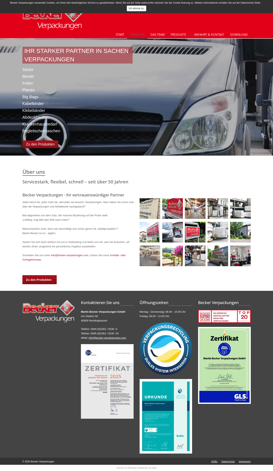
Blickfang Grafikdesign (138, 468)
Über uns (137, 34)
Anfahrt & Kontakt (209, 34)
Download (239, 34)
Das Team (158, 34)
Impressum (245, 461)
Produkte (178, 34)
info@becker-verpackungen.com (69, 255)
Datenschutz (228, 461)
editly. (154, 468)
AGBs (214, 461)
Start (120, 34)
